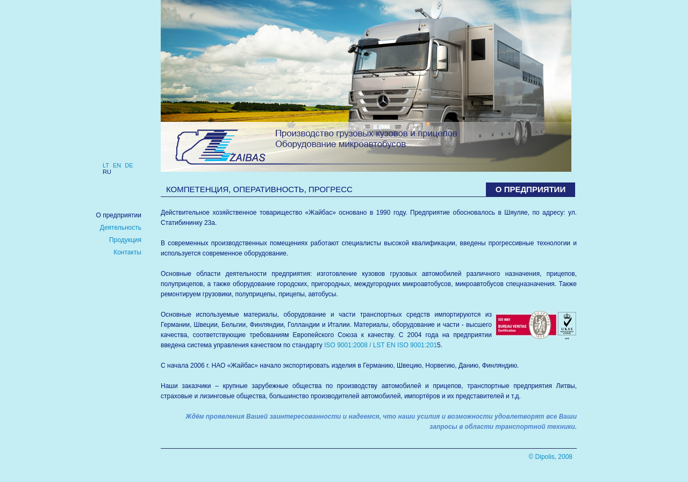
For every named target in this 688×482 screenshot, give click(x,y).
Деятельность (120, 227)
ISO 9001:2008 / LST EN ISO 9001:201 (380, 345)
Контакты (127, 252)
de (129, 165)
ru (107, 172)
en (117, 165)
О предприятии (118, 215)
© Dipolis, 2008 (550, 457)
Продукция (125, 240)
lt (106, 165)
